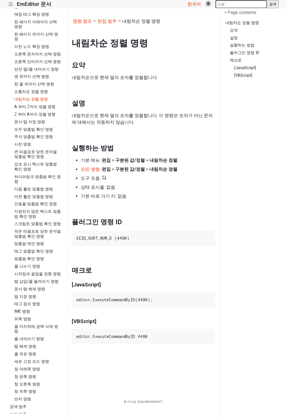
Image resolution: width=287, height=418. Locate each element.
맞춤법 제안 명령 (29, 243)
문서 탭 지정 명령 (29, 122)
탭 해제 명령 (25, 346)
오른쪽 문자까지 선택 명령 (37, 54)
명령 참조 (82, 21)
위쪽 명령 (22, 319)
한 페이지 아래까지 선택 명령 (35, 24)
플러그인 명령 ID (244, 52)
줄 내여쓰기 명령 (29, 339)
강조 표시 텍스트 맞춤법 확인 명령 (35, 166)
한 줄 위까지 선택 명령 (34, 84)
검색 (272, 4)
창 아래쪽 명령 (27, 369)
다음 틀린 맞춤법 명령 (33, 189)
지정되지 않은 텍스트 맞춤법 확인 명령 (37, 214)
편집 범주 (107, 21)
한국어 (194, 4)
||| (10, 4)
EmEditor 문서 (34, 4)
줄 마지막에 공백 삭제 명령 (36, 329)
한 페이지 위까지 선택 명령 (36, 36)
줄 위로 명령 (25, 354)
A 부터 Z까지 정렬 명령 (34, 106)
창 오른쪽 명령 (27, 384)
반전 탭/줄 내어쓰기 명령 (36, 69)
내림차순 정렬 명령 (31, 99)
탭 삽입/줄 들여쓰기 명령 (36, 281)
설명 (234, 38)
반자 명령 (22, 399)
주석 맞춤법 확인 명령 (33, 136)
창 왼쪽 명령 (25, 376)
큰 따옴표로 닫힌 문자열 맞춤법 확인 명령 (35, 154)
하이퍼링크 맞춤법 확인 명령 (37, 179)
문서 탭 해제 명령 (29, 289)
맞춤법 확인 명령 (29, 258)
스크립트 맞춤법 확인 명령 (37, 223)
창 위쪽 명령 (25, 391)
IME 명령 (22, 311)
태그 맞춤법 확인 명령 (33, 251)
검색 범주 (18, 406)
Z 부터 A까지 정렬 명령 (34, 114)
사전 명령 (22, 144)
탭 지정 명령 (25, 296)
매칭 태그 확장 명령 (31, 14)
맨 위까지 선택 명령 (31, 76)
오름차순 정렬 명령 (31, 91)
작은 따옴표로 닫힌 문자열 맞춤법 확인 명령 (37, 234)
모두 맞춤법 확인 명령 (33, 129)
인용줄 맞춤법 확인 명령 (35, 204)
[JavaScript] (245, 68)
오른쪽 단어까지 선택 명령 (37, 61)
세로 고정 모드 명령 (31, 361)
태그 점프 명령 (27, 304)
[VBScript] (243, 75)
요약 (234, 30)
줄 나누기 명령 (27, 266)
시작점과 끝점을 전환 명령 (37, 274)
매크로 (236, 60)
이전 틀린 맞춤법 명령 (33, 196)
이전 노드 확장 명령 (31, 46)
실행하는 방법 (242, 45)
